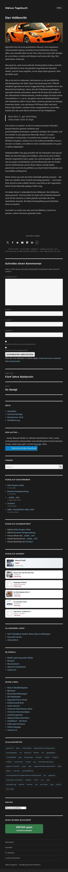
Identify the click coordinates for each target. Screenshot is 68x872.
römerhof (33, 251)
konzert (39, 760)
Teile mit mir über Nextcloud (21, 448)
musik (28, 765)
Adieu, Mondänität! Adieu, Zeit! (20, 509)
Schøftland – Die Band (17, 724)
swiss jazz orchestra (14, 783)
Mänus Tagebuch (16, 7)
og (34, 765)
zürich (58, 787)
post (24, 769)
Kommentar (11, 277)
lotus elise (12, 251)
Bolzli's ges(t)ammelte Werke (20, 661)
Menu (59, 8)
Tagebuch (34, 249)
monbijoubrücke (23, 251)
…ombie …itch (13, 497)
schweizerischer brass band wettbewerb (23, 778)
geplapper (50, 756)
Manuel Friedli (13, 249)
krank (47, 760)
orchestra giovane (15, 718)
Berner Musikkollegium (17, 691)
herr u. (56, 249)
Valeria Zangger (14, 730)
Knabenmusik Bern (15, 706)
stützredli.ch (12, 643)
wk (36, 787)
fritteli (18, 563)
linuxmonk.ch (13, 667)
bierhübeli (27, 751)
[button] (8, 242)
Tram (36, 783)
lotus (7, 251)
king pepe (28, 760)
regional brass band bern (44, 769)
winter (29, 787)
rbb (29, 769)
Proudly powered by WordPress (29, 868)
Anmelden (11, 411)
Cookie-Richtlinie (12, 861)
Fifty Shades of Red (15, 485)
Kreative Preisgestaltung (18, 491)
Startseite (9, 845)
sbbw (8, 774)
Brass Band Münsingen (17, 697)
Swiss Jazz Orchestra (16, 727)
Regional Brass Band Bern (18, 721)
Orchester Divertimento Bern (19, 712)
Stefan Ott (11, 673)
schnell (50, 251)
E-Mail (8, 320)
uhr (42, 783)
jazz (20, 760)
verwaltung (11, 787)
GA (42, 756)
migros (55, 760)
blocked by (24, 832)
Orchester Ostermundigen (18, 715)
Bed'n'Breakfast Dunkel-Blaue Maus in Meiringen (28, 637)
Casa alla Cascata (14, 640)
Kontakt (37, 444)
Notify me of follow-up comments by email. (20, 344)
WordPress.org (13, 420)
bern (52, 249)
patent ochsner (12, 769)
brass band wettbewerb (44, 751)
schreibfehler (28, 774)
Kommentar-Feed (15, 417)
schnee (16, 774)
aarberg (43, 249)
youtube (44, 787)
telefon (28, 783)
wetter (21, 787)
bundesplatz (11, 756)
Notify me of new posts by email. (16, 350)
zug (58, 251)
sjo (45, 778)
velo (55, 251)
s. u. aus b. (40, 251)
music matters (13, 709)
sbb (46, 251)
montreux (18, 765)
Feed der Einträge (15, 414)
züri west (10, 792)
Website (9, 330)
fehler (36, 756)
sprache (51, 778)
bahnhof (9, 751)
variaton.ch (12, 733)
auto (48, 249)
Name (8, 309)
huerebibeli (11, 760)
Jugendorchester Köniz (17, 703)
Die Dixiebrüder (14, 700)
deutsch (27, 756)
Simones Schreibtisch (16, 670)
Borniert (11, 664)
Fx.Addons (9, 856)
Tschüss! (11, 503)
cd (20, 756)
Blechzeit (11, 694)
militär (9, 765)
